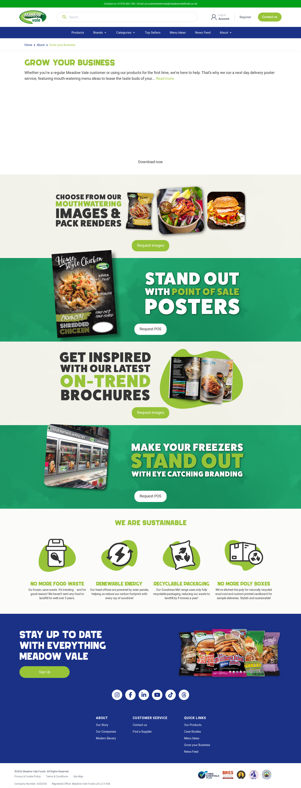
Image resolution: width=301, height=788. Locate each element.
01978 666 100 (126, 4)
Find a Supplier (142, 732)
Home (28, 45)
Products (77, 32)
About (41, 45)
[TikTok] (170, 695)
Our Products (193, 725)
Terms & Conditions (57, 776)
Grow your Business (62, 45)
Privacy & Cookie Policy (27, 776)
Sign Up (44, 672)
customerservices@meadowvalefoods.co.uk (172, 4)
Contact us (140, 725)
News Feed (202, 32)
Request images (150, 245)
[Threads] (184, 695)
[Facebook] (130, 695)
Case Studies (192, 732)
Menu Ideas (178, 32)
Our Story (102, 725)
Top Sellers (153, 32)
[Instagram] (117, 695)
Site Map (78, 776)
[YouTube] (157, 695)
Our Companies (106, 732)
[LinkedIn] (144, 695)
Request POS (150, 329)
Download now (150, 162)
